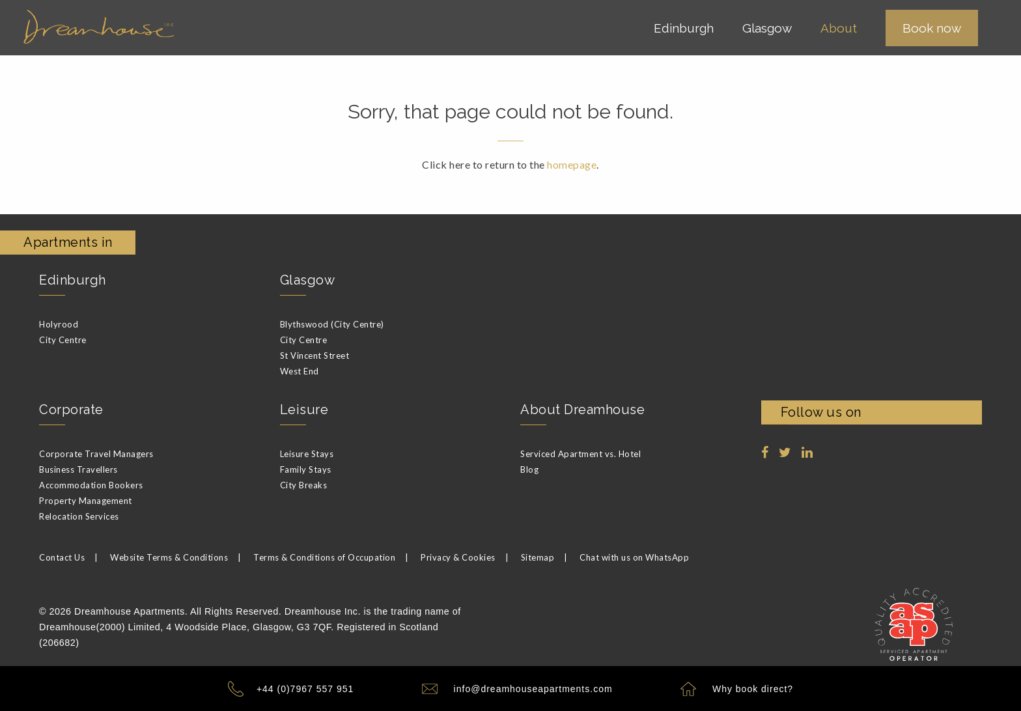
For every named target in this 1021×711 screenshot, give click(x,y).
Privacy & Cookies (458, 557)
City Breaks (304, 485)
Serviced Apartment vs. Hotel (580, 454)
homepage (571, 164)
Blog (529, 469)
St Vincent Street (315, 355)
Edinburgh (72, 280)
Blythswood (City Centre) (332, 324)
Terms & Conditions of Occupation (324, 557)
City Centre (63, 340)
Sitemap (538, 557)
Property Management (85, 500)
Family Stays (305, 469)
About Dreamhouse (582, 409)
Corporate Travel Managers (96, 454)
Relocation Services (79, 516)
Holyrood (58, 324)
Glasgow (307, 280)
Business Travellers (78, 469)
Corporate (71, 409)
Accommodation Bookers (91, 485)
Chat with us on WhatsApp (634, 557)
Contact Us (62, 557)
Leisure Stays (307, 454)
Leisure (304, 409)
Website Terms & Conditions (169, 557)
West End (299, 371)
